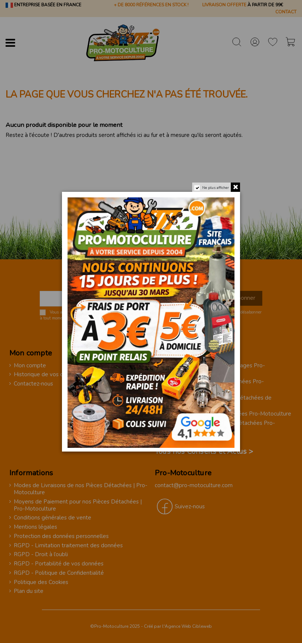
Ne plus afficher (214, 189)
